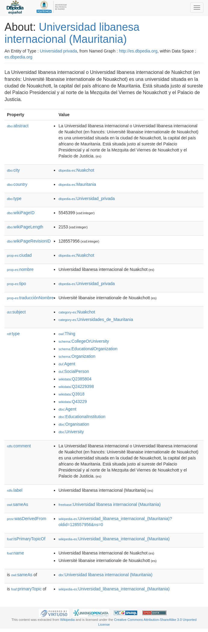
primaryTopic (26, 588)
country (17, 184)
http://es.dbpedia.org (138, 51)
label (14, 490)
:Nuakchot (76, 170)
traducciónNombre (30, 297)
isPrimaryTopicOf (26, 538)
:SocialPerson (73, 371)
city (13, 170)
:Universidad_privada (86, 198)
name (15, 553)
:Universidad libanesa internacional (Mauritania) (109, 504)
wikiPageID (21, 212)
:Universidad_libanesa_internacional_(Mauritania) (113, 538)
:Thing (66, 333)
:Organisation (73, 424)
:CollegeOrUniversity (83, 341)
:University (71, 431)
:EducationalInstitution (81, 416)
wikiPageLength (25, 226)
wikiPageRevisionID (29, 241)
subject (16, 312)
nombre (20, 269)
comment (19, 445)
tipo (16, 283)
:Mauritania (77, 184)
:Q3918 (71, 394)
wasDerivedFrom (26, 518)
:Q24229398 (76, 386)
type (14, 198)
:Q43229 (72, 401)
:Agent (66, 363)
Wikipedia (67, 619)
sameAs (17, 504)
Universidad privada (58, 51)
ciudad (19, 255)
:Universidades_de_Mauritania (95, 319)
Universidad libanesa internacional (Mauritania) (72, 33)
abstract (18, 125)
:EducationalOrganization (87, 348)
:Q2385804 (75, 378)
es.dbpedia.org (19, 57)
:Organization (76, 356)
